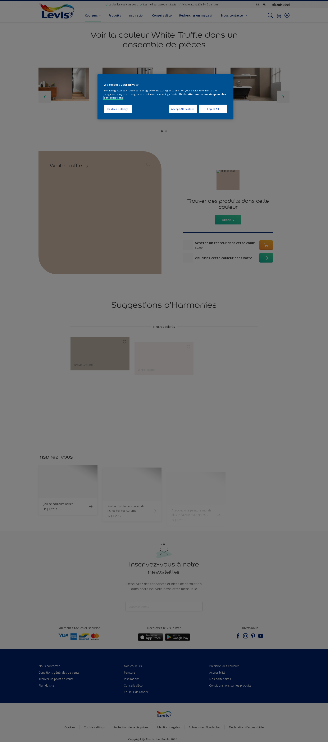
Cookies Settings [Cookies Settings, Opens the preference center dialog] (117, 108)
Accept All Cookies (182, 108)
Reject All (213, 108)
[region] (165, 97)
